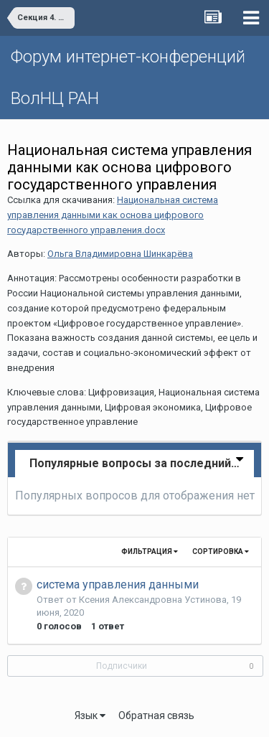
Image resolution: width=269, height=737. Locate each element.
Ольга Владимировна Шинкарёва (120, 253)
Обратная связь (156, 715)
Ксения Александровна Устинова (153, 599)
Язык (90, 715)
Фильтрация (149, 551)
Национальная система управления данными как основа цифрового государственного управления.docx (112, 214)
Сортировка (220, 551)
